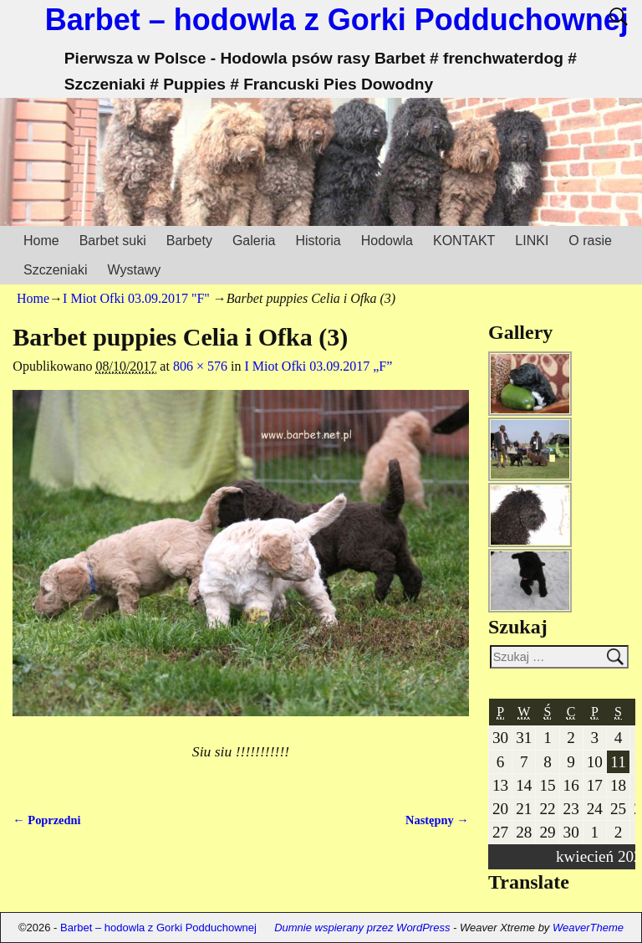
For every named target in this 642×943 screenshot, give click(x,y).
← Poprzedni (46, 820)
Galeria (254, 240)
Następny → (437, 820)
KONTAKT (464, 240)
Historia (317, 240)
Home (41, 240)
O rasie (590, 240)
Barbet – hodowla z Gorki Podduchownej (337, 20)
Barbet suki (112, 240)
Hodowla (387, 240)
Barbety (189, 240)
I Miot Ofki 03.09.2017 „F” (318, 366)
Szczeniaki (55, 270)
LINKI (531, 240)
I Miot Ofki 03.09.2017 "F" (136, 298)
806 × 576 (200, 366)
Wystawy (133, 270)
